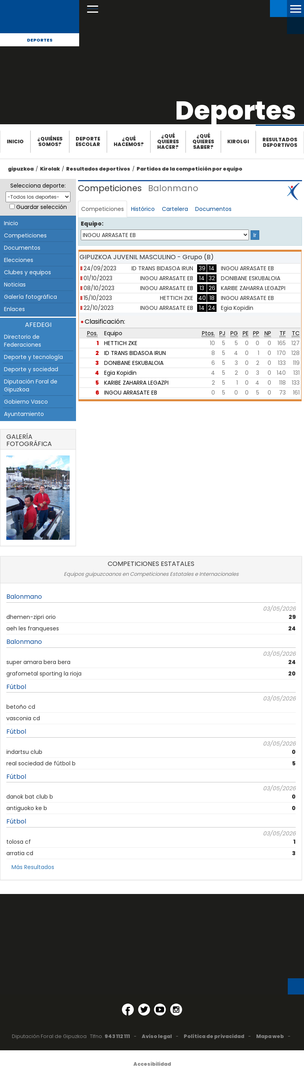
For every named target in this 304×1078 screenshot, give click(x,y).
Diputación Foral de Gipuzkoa (30, 385)
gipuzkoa (21, 168)
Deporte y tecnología (33, 357)
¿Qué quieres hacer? (168, 141)
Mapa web (270, 1036)
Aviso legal (157, 1036)
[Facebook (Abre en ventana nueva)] (128, 1009)
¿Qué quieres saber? (203, 141)
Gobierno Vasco (26, 402)
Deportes (40, 40)
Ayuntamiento (24, 414)
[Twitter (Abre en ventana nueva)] (144, 1009)
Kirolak (50, 168)
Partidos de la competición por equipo (189, 168)
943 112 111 (117, 1036)
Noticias (15, 284)
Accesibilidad (152, 1064)
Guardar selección (41, 207)
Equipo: (92, 224)
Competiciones (25, 235)
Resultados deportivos (279, 142)
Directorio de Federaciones (22, 341)
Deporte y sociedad (31, 369)
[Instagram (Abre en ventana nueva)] (176, 1009)
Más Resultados (32, 867)
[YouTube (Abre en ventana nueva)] (160, 1009)
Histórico (143, 209)
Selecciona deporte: (38, 186)
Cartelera (175, 209)
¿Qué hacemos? (129, 141)
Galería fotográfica (30, 297)
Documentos (22, 248)
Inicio (15, 141)
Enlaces (14, 309)
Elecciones (18, 260)
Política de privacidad (214, 1036)
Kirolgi (238, 141)
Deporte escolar (88, 141)
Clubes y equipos (27, 272)
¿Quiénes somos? (50, 141)
